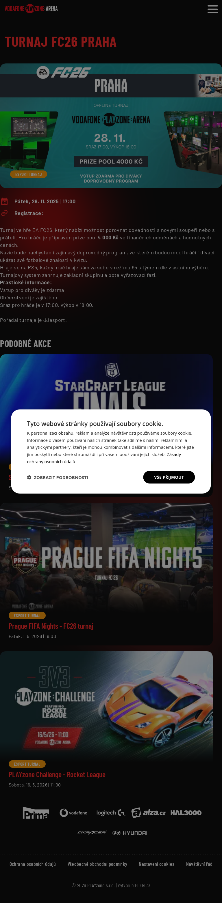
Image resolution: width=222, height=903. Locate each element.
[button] (57, 477)
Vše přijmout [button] (169, 477)
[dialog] (111, 451)
